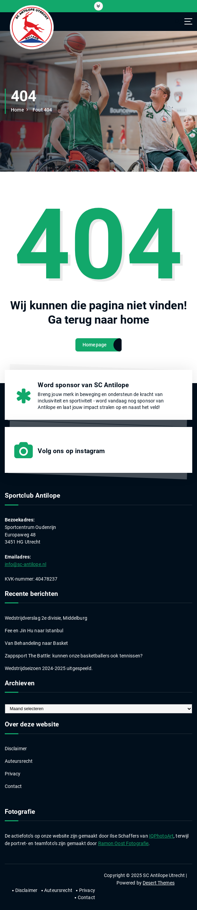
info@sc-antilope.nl (26, 564)
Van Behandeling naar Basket (36, 643)
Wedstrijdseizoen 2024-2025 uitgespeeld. (49, 668)
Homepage (95, 344)
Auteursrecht (19, 761)
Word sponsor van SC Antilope (83, 385)
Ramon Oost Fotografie (123, 843)
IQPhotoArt (161, 836)
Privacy (13, 773)
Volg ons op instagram (71, 451)
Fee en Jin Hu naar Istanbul (34, 630)
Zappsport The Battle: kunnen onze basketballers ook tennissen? (74, 655)
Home (17, 110)
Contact (13, 786)
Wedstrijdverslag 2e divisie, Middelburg (46, 618)
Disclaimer (16, 748)
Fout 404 (42, 110)
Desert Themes (159, 883)
